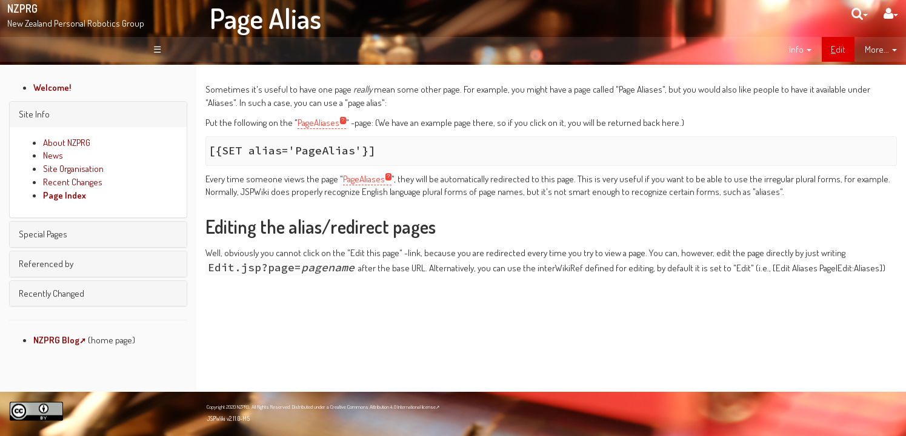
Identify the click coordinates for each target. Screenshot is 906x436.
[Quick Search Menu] (860, 13)
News (53, 155)
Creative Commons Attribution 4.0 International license (383, 406)
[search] (860, 13)
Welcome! (52, 87)
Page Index (64, 195)
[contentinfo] (800, 49)
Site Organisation (73, 168)
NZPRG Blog (56, 340)
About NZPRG (66, 142)
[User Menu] (891, 13)
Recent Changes (72, 182)
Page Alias (265, 18)
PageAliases (318, 122)
